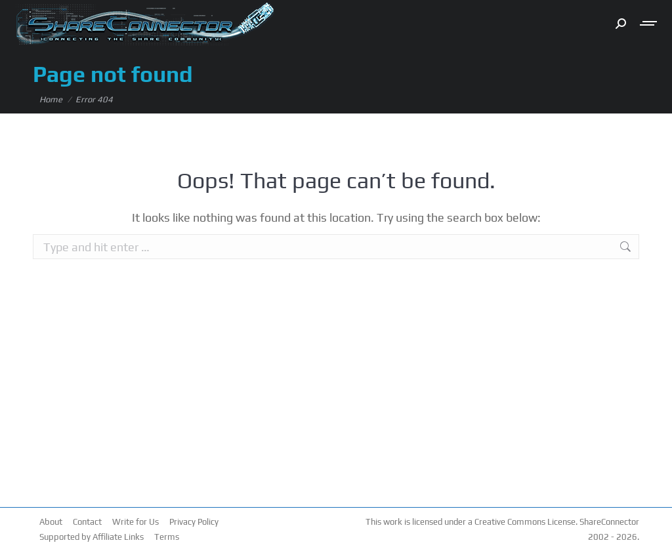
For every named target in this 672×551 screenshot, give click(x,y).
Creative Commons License (525, 522)
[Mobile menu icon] (649, 23)
